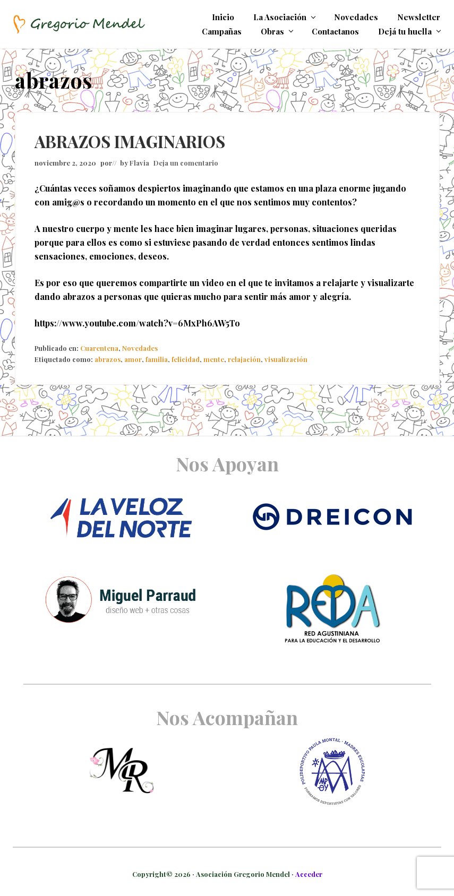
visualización (285, 359)
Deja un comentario (185, 162)
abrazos (108, 359)
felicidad (186, 359)
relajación (244, 359)
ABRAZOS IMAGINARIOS (130, 141)
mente (213, 359)
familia (156, 359)
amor (133, 359)
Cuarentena (99, 347)
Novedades (140, 347)
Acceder (308, 873)
